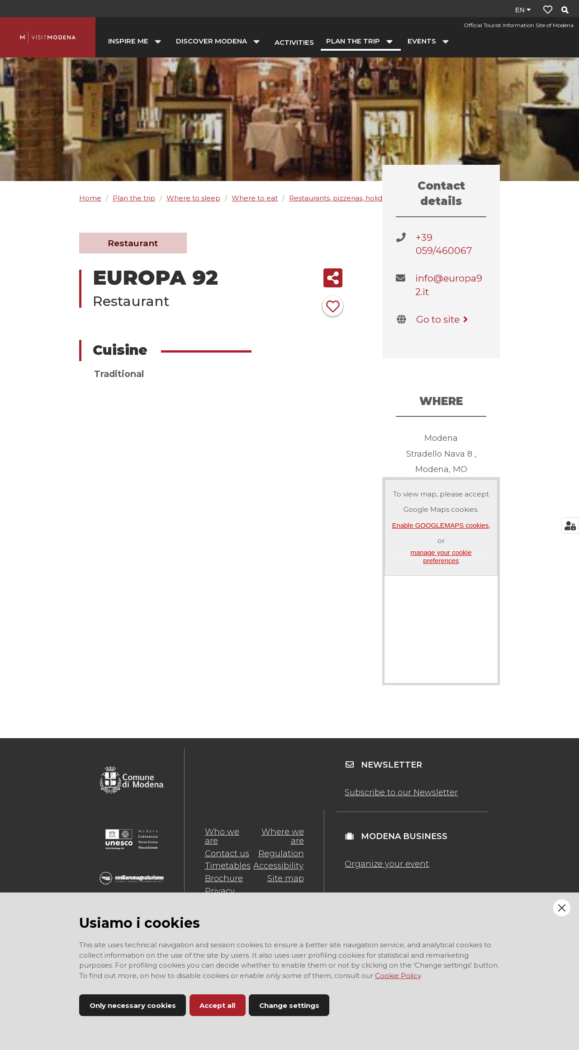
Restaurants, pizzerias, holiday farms (350, 198)
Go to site (443, 319)
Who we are (222, 836)
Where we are (282, 836)
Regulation (281, 854)
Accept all (217, 1005)
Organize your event (387, 864)
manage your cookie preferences (440, 556)
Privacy (220, 891)
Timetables (228, 866)
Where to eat (255, 198)
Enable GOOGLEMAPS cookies (440, 525)
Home (90, 198)
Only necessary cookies (133, 1005)
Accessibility (278, 866)
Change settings (289, 1005)
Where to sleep (193, 198)
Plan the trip (134, 198)
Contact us (227, 854)
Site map (285, 878)
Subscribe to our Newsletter (401, 792)
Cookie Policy (398, 975)
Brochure (224, 878)
